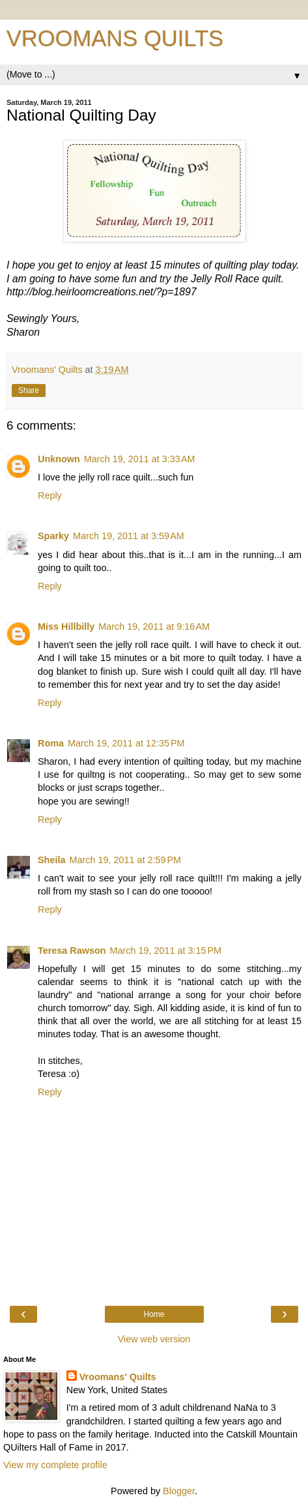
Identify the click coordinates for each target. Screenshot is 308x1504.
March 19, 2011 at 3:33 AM (139, 459)
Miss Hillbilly (66, 626)
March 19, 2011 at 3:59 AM (128, 536)
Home (153, 1314)
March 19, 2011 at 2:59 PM (125, 860)
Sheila (51, 860)
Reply (50, 495)
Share (28, 390)
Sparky (53, 536)
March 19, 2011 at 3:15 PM (166, 950)
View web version (154, 1339)
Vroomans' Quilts (117, 1377)
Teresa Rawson (72, 950)
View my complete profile (55, 1465)
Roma (51, 743)
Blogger (179, 1491)
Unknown (59, 459)
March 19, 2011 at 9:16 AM (154, 626)
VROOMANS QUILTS (115, 38)
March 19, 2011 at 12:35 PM (126, 743)
